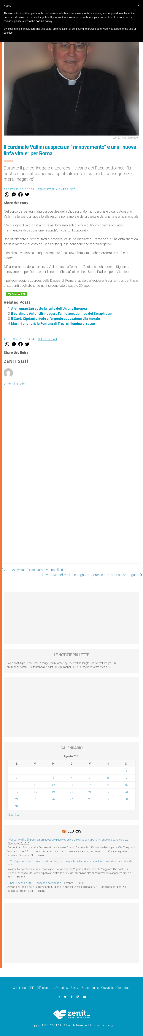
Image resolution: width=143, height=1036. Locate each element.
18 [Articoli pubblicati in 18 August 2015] (35, 792)
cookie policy (44, 21)
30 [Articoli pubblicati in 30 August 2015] (126, 799)
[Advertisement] (71, 539)
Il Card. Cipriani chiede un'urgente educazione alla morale (55, 319)
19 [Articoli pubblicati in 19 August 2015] (53, 792)
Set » (17, 814)
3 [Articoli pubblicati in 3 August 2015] (17, 777)
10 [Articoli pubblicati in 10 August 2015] (16, 784)
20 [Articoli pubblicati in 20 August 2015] (71, 792)
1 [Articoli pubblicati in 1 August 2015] (108, 770)
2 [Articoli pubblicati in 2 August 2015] (126, 770)
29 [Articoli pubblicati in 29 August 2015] (108, 799)
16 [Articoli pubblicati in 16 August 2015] (126, 784)
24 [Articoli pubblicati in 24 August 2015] (16, 799)
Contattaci (123, 987)
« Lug (10, 814)
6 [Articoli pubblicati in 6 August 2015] (71, 777)
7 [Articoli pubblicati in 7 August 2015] (89, 777)
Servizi (75, 987)
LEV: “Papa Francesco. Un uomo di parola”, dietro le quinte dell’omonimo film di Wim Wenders (61, 861)
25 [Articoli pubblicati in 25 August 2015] (35, 799)
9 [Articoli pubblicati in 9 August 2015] (126, 777)
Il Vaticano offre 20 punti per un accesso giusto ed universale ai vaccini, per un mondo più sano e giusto (67, 839)
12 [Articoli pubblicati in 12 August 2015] (53, 784)
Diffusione (42, 987)
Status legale (90, 987)
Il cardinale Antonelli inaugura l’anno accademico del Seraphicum (61, 313)
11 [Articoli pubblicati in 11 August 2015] (35, 784)
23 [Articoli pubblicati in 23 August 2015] (126, 792)
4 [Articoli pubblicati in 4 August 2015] (35, 777)
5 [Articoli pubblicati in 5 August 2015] (53, 777)
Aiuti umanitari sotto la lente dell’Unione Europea (49, 308)
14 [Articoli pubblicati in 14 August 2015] (89, 784)
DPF (31, 987)
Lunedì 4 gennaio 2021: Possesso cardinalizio (34, 882)
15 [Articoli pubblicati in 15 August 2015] (108, 784)
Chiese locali (68, 189)
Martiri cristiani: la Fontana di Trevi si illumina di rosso (53, 324)
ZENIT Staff (46, 189)
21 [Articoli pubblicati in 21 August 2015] (89, 792)
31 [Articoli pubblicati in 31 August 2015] (16, 806)
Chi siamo (19, 987)
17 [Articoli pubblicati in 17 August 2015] (16, 792)
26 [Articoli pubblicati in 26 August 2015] (53, 799)
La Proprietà (60, 987)
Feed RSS (73, 831)
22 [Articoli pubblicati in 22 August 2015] (108, 792)
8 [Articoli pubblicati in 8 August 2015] (108, 777)
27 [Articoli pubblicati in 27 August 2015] (71, 799)
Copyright (107, 987)
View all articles (15, 384)
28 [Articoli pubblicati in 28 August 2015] (89, 799)
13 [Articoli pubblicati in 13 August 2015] (71, 784)
